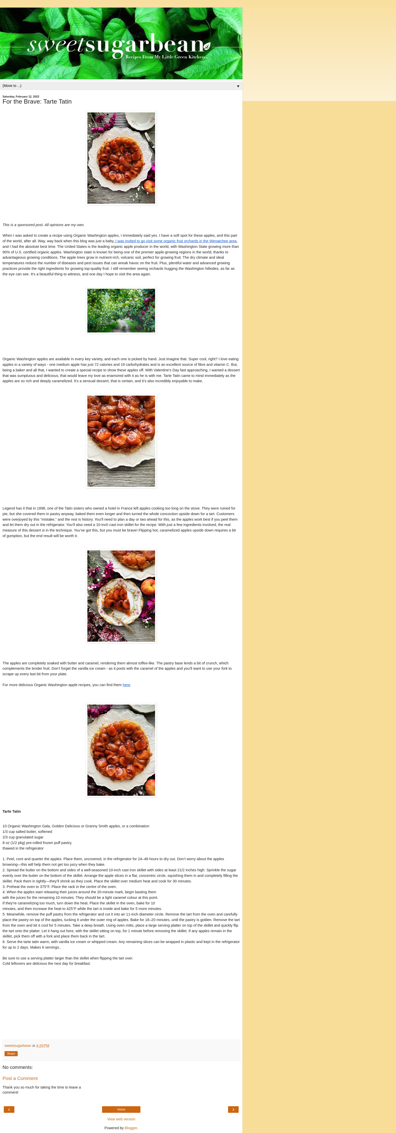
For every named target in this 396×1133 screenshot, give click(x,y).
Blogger (131, 1128)
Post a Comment (20, 1078)
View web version (121, 1119)
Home (121, 1109)
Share (11, 1053)
